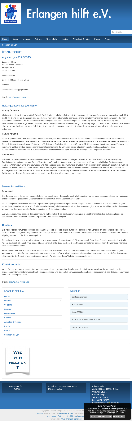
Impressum (51, 416)
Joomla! (39, 413)
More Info (118, 416)
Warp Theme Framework (71, 419)
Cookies (81, 416)
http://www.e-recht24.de (19, 97)
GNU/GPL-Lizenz (66, 413)
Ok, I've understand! (101, 416)
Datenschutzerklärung (67, 416)
